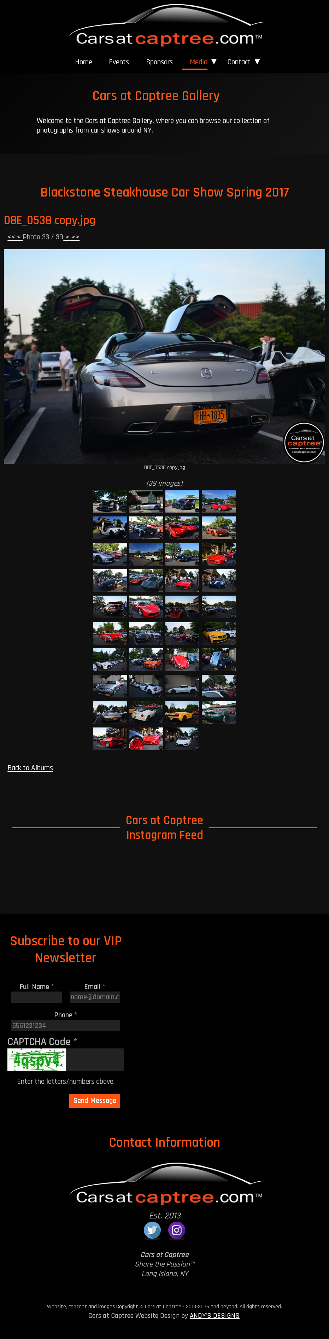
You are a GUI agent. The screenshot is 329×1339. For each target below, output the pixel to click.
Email (95, 987)
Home (83, 62)
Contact (239, 62)
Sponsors (159, 62)
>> (74, 237)
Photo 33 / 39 (43, 237)
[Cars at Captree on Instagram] (176, 1230)
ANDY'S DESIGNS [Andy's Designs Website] (215, 1315)
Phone (65, 1015)
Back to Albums (30, 768)
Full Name (36, 987)
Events (119, 62)
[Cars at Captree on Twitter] (152, 1230)
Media (198, 62)
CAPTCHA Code (42, 1041)
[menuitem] (83, 62)
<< (12, 237)
